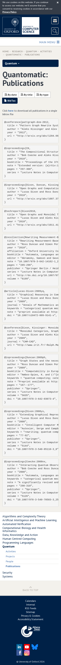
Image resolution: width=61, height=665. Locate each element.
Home (5, 51)
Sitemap (30, 612)
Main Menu (49, 42)
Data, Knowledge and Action (20, 535)
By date (11, 94)
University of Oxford (29, 661)
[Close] (58, 2)
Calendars (30, 600)
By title (27, 94)
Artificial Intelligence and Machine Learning (29, 520)
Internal (30, 604)
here (11, 110)
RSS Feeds (30, 608)
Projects (10, 556)
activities (46, 51)
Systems (7, 576)
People (9, 561)
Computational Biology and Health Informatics (24, 529)
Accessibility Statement (30, 619)
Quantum (31, 51)
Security (7, 572)
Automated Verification (16, 524)
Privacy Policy (9, 11)
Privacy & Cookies (30, 615)
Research (17, 51)
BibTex (9, 100)
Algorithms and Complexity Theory (23, 516)
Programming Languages (17, 542)
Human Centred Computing (19, 539)
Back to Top (30, 589)
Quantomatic (13, 54)
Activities (11, 551)
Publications (13, 566)
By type (42, 94)
